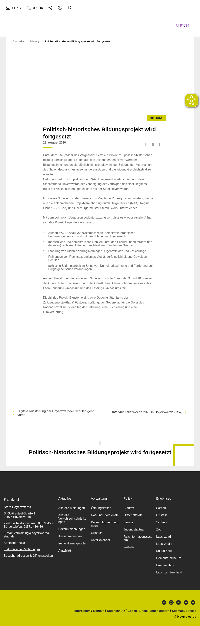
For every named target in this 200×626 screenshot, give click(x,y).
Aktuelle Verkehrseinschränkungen (72, 519)
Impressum (82, 610)
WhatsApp (193, 602)
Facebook (164, 602)
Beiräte (128, 522)
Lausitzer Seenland (169, 572)
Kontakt (99, 610)
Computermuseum (168, 558)
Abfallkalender (100, 540)
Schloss (161, 522)
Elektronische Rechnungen (22, 549)
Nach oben (100, 443)
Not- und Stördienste (105, 515)
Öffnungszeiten (101, 508)
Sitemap (178, 610)
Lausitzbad (163, 536)
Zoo (159, 529)
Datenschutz (116, 610)
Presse (191, 610)
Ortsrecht (97, 532)
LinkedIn (178, 602)
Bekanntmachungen (71, 529)
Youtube (186, 602)
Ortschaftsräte (133, 515)
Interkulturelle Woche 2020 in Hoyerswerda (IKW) (149, 412)
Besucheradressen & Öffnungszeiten (28, 555)
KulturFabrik (164, 551)
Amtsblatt (64, 550)
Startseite (18, 41)
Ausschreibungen (70, 536)
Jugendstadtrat (134, 529)
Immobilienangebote (71, 543)
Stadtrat (129, 508)
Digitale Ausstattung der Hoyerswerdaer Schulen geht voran (53, 413)
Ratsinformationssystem (138, 538)
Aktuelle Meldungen (71, 508)
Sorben (161, 508)
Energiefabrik (165, 565)
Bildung (34, 41)
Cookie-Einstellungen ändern (148, 610)
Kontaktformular (14, 542)
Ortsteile (162, 515)
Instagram (171, 602)
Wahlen (129, 547)
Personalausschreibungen (105, 524)
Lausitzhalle (164, 543)
